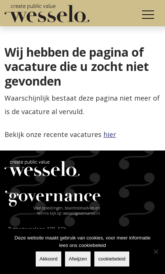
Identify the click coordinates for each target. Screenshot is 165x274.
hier (109, 134)
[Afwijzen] (155, 251)
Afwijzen (78, 259)
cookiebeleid (111, 259)
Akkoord (48, 259)
